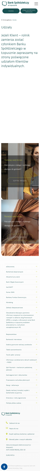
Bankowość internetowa (14, 339)
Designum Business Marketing (10, 468)
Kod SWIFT (9, 287)
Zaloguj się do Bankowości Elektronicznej (29, 11)
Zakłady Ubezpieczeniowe (14, 308)
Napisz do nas (13, 428)
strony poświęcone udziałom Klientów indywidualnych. (15, 61)
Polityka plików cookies (13, 403)
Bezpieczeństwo (11, 334)
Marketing (9, 302)
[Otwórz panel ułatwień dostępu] (4, 467)
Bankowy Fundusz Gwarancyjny (16, 297)
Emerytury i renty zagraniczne (16, 398)
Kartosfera (11, 11)
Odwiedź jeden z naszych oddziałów (20, 439)
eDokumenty (10, 267)
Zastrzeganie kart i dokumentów (16, 375)
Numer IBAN (10, 292)
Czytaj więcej (20, 181)
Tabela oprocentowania (13, 350)
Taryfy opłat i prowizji (13, 355)
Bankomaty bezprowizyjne (14, 272)
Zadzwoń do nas (14, 423)
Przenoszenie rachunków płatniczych (18, 380)
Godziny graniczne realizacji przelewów (19, 345)
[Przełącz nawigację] (35, 4)
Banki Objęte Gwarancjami (15, 282)
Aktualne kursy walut (13, 277)
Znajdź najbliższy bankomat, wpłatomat (21, 434)
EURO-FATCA (10, 455)
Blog (21, 468)
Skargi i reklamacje (12, 385)
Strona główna (7, 20)
